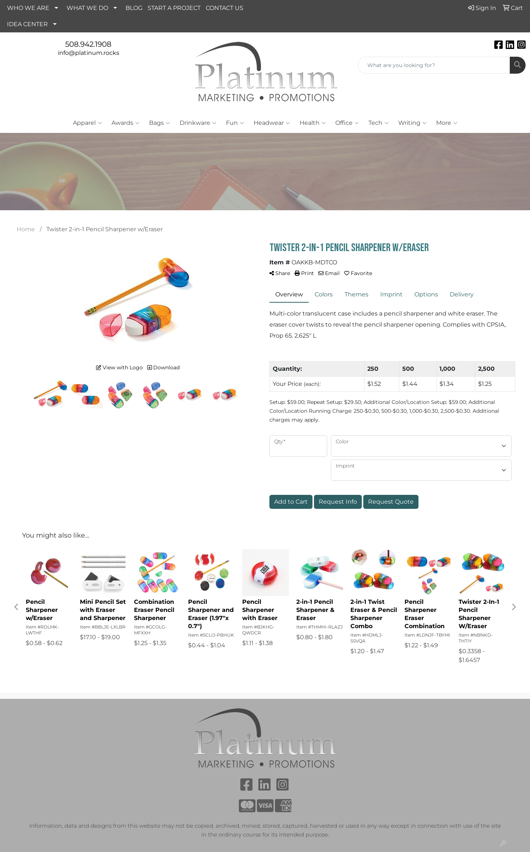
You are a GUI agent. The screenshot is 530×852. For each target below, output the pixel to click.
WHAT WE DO (87, 7)
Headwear (272, 123)
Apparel (87, 123)
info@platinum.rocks (88, 52)
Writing (412, 123)
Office (347, 123)
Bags (159, 123)
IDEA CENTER (27, 24)
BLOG (134, 7)
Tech (378, 123)
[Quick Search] (434, 65)
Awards (125, 123)
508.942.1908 (88, 44)
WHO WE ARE (28, 7)
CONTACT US (224, 7)
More (446, 123)
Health (313, 123)
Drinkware (198, 123)
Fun (235, 123)
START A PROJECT (174, 7)
